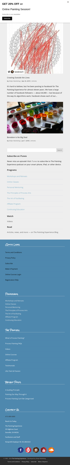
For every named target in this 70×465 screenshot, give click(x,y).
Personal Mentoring (15, 187)
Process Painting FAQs (13, 343)
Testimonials (10, 366)
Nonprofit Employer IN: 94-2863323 (17, 442)
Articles (34, 81)
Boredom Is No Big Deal (17, 137)
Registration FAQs (12, 280)
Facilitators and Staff (12, 437)
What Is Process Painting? (14, 338)
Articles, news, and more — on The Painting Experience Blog (32, 232)
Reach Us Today (10, 421)
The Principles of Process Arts (19, 193)
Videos (10, 221)
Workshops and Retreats (17, 176)
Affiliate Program (14, 204)
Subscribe (9, 263)
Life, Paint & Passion (12, 371)
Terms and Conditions (13, 252)
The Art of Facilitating (15, 198)
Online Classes (13, 182)
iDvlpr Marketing (14, 81)
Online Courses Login (13, 274)
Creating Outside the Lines (18, 77)
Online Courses (11, 354)
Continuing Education (16, 209)
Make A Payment (11, 269)
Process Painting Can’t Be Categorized (19, 399)
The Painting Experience (19, 458)
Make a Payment (43, 462)
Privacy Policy (10, 258)
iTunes (34, 161)
